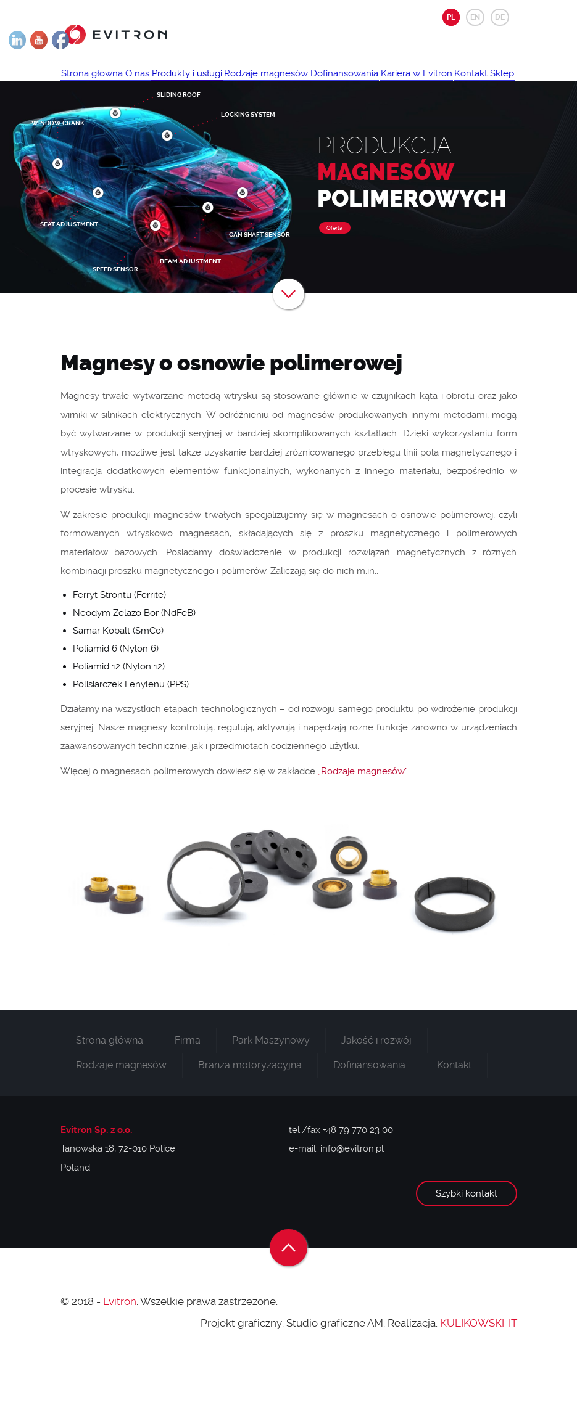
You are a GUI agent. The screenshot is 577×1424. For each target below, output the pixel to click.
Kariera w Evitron (103, 120)
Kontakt (169, 120)
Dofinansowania (398, 83)
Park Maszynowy (271, 1099)
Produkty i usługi (216, 83)
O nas (155, 83)
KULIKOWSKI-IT (478, 1382)
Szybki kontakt (466, 1252)
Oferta (334, 287)
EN (475, 17)
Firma (188, 1099)
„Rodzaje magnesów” (362, 830)
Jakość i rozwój (376, 1099)
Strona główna (98, 83)
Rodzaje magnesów (308, 83)
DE (500, 17)
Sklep (213, 120)
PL (451, 17)
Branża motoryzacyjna (250, 1124)
